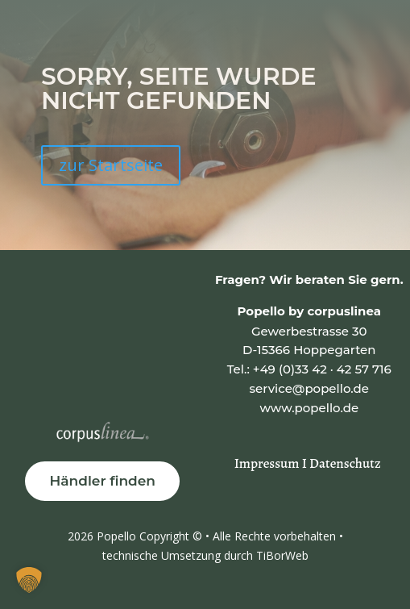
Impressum (268, 463)
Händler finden (102, 481)
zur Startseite (111, 165)
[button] (29, 580)
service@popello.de (309, 388)
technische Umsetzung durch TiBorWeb (205, 555)
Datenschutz (345, 463)
